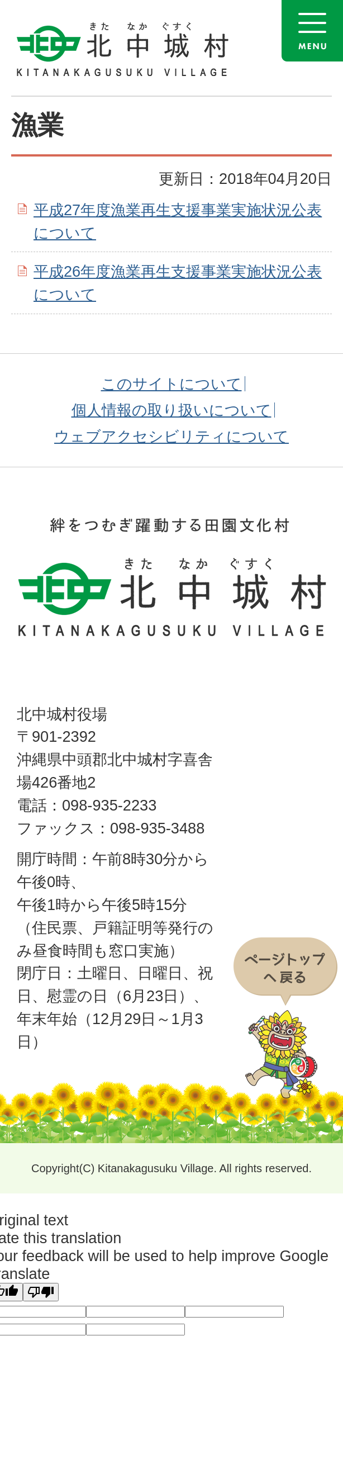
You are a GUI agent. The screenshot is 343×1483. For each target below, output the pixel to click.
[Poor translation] (41, 1292)
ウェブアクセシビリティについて (171, 436)
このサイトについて (171, 383)
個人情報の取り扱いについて (171, 410)
